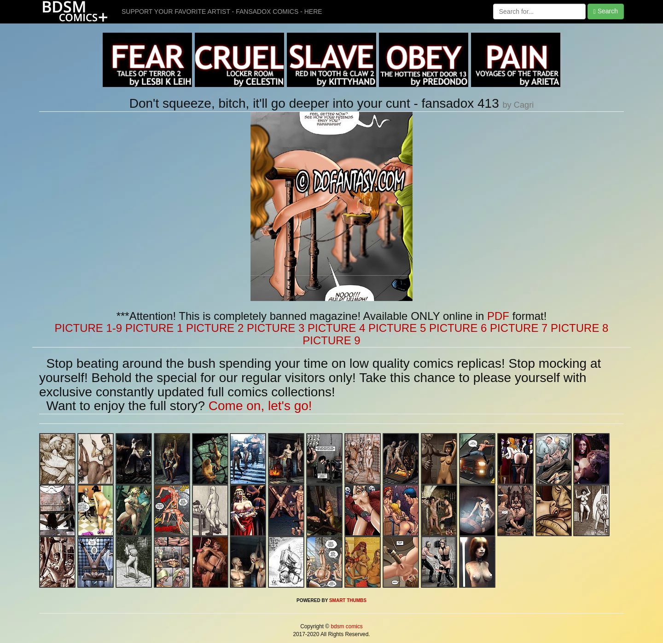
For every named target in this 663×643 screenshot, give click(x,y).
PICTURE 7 (518, 328)
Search (605, 11)
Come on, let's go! (260, 406)
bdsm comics (346, 626)
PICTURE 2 (215, 328)
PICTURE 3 (275, 328)
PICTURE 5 (397, 328)
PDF (498, 316)
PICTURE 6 (458, 328)
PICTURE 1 (154, 328)
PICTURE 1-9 (88, 328)
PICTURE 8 (579, 328)
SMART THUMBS (347, 600)
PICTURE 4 (336, 328)
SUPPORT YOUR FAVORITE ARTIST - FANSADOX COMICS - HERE (222, 11)
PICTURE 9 (331, 340)
